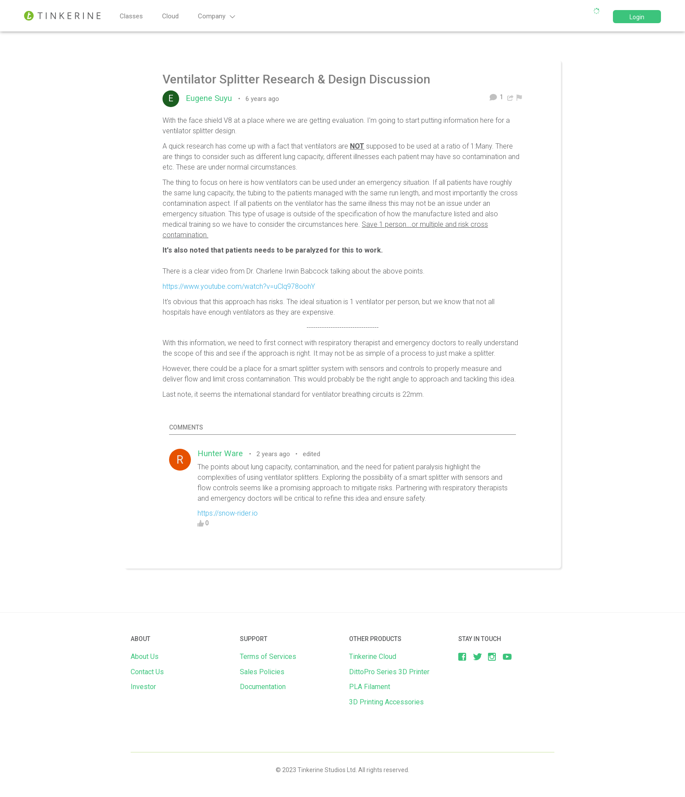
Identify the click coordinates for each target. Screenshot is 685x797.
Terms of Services (268, 656)
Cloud (170, 16)
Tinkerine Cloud (372, 656)
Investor (143, 687)
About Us (145, 656)
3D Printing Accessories (386, 702)
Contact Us (147, 672)
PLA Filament (369, 687)
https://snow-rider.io (227, 513)
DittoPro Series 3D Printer (389, 672)
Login (637, 17)
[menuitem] (519, 97)
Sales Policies (262, 672)
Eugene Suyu (211, 98)
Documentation (263, 687)
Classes (131, 16)
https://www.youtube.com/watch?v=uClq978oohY (239, 286)
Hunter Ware (222, 453)
